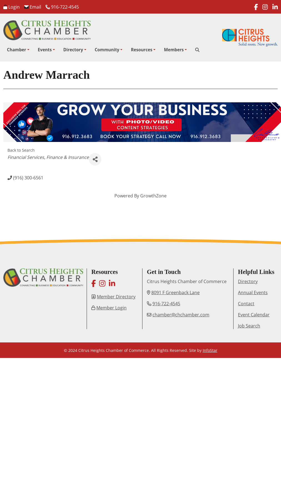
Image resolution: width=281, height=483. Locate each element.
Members (174, 49)
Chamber (16, 49)
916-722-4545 (62, 7)
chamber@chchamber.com (180, 315)
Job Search (249, 326)
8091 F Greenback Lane (175, 292)
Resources (141, 49)
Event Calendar (254, 315)
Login (11, 7)
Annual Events (253, 292)
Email (32, 7)
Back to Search (21, 150)
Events (45, 49)
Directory (73, 49)
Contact (246, 304)
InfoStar (210, 350)
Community (107, 49)
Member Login (111, 308)
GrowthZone (153, 196)
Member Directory (116, 297)
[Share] (95, 159)
